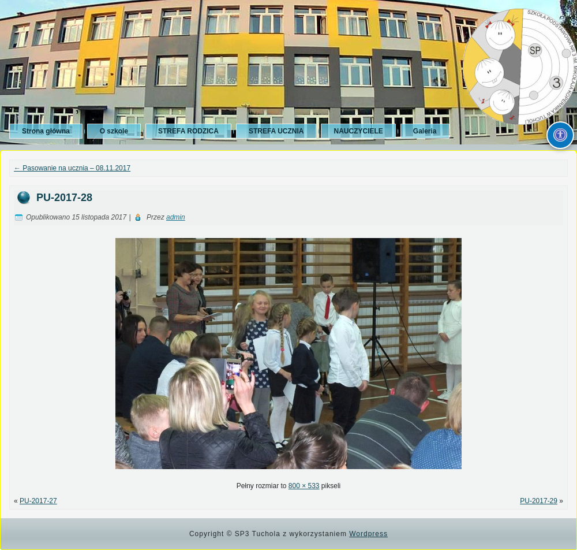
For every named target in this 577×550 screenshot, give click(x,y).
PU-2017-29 (538, 501)
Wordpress (368, 534)
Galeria (425, 131)
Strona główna (46, 131)
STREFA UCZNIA (276, 131)
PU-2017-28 (64, 197)
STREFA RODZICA (188, 131)
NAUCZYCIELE (358, 131)
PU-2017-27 (38, 501)
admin (175, 217)
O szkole (114, 131)
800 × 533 (304, 486)
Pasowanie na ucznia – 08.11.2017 (72, 168)
